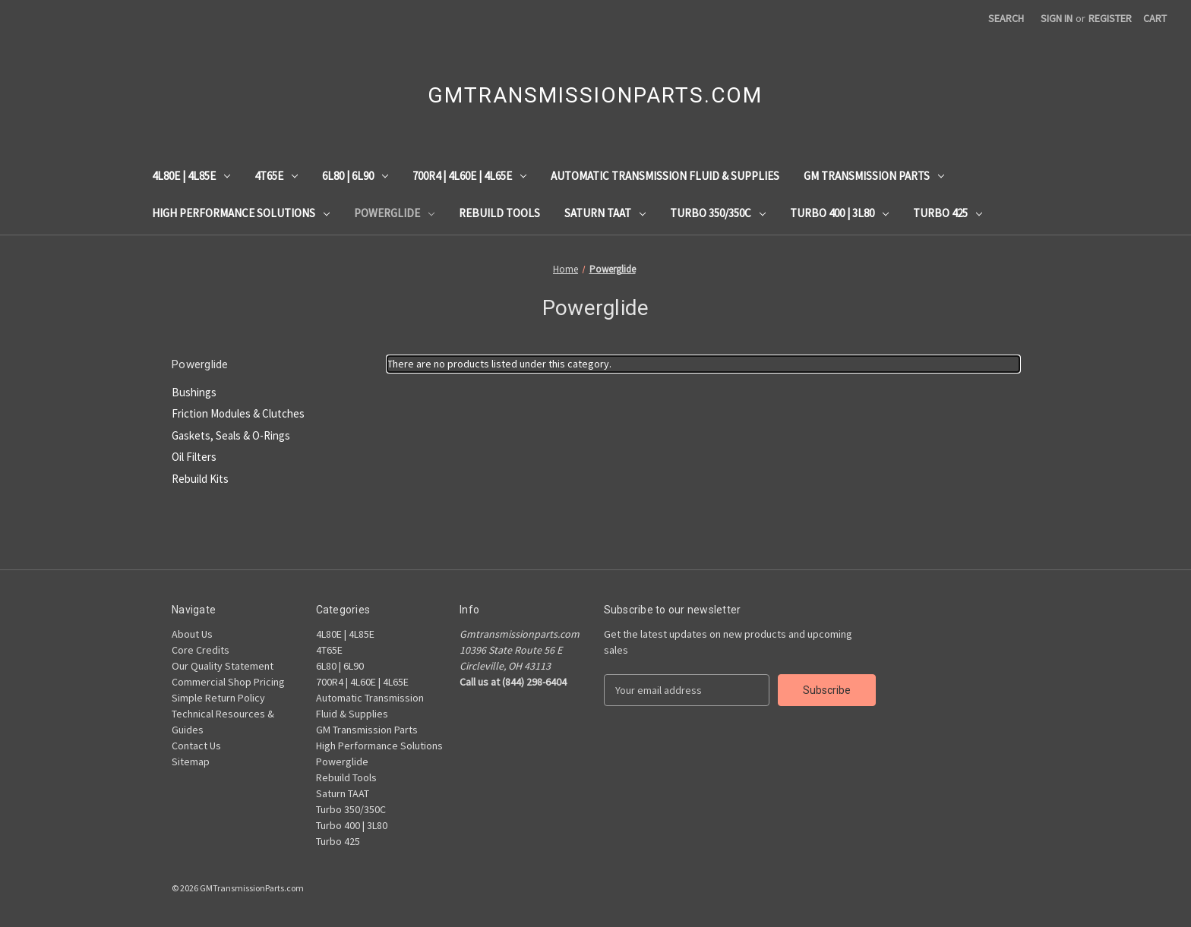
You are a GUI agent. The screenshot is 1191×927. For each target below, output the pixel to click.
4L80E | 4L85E (191, 176)
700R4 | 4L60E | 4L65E (469, 176)
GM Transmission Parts (874, 176)
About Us (192, 634)
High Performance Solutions (241, 213)
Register (1110, 18)
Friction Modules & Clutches (238, 413)
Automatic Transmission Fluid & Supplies (665, 176)
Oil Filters (194, 456)
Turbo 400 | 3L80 (839, 213)
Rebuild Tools (499, 213)
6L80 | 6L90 (355, 176)
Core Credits (200, 650)
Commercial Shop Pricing (228, 682)
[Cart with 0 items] (1155, 18)
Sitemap (191, 761)
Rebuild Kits (200, 478)
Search (1006, 18)
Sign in (1057, 18)
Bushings (194, 392)
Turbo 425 (947, 213)
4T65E (276, 176)
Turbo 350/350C (718, 213)
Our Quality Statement (222, 666)
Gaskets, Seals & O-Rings (231, 435)
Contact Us (196, 745)
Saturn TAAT (605, 213)
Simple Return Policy (218, 698)
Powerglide (394, 213)
